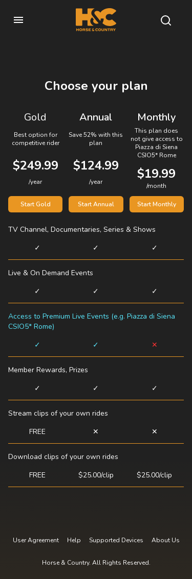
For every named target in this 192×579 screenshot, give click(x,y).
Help (74, 540)
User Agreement (36, 540)
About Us (166, 540)
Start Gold (35, 204)
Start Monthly (156, 204)
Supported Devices (116, 540)
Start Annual (96, 204)
